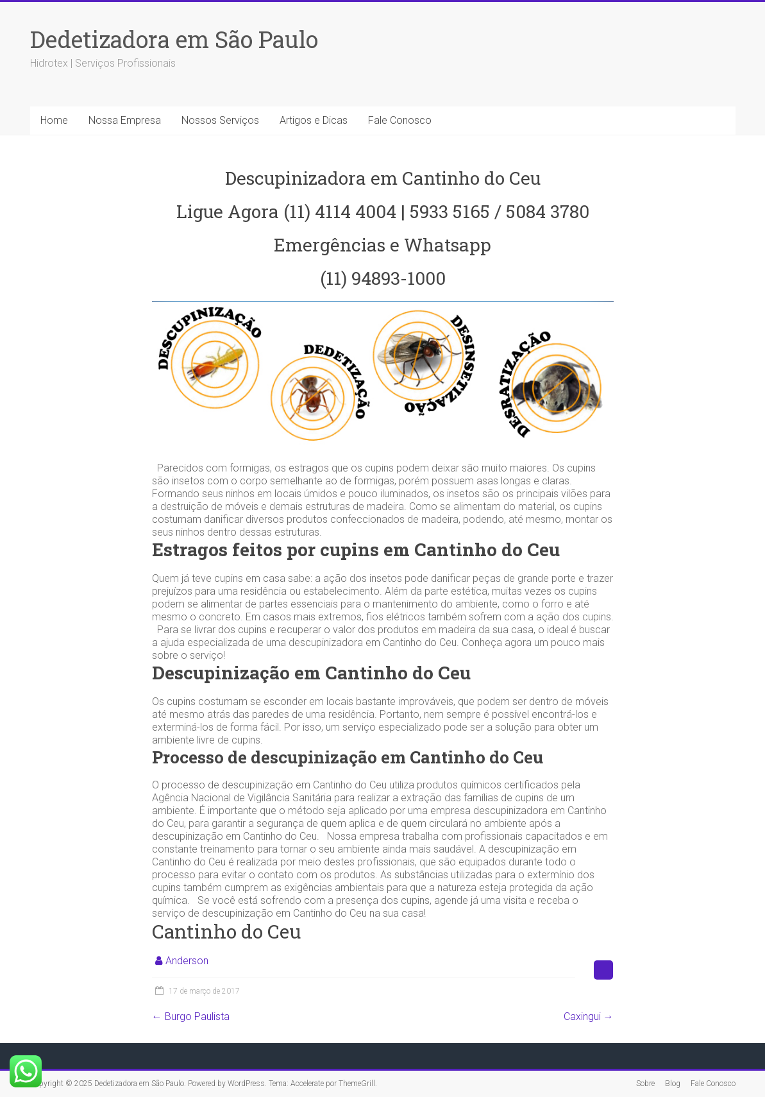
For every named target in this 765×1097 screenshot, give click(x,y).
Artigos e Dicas (314, 120)
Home (54, 120)
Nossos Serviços (220, 120)
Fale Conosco (400, 120)
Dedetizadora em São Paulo (174, 39)
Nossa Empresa (124, 120)
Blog (672, 1083)
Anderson (186, 961)
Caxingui (589, 1016)
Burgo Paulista (191, 1016)
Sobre (645, 1083)
